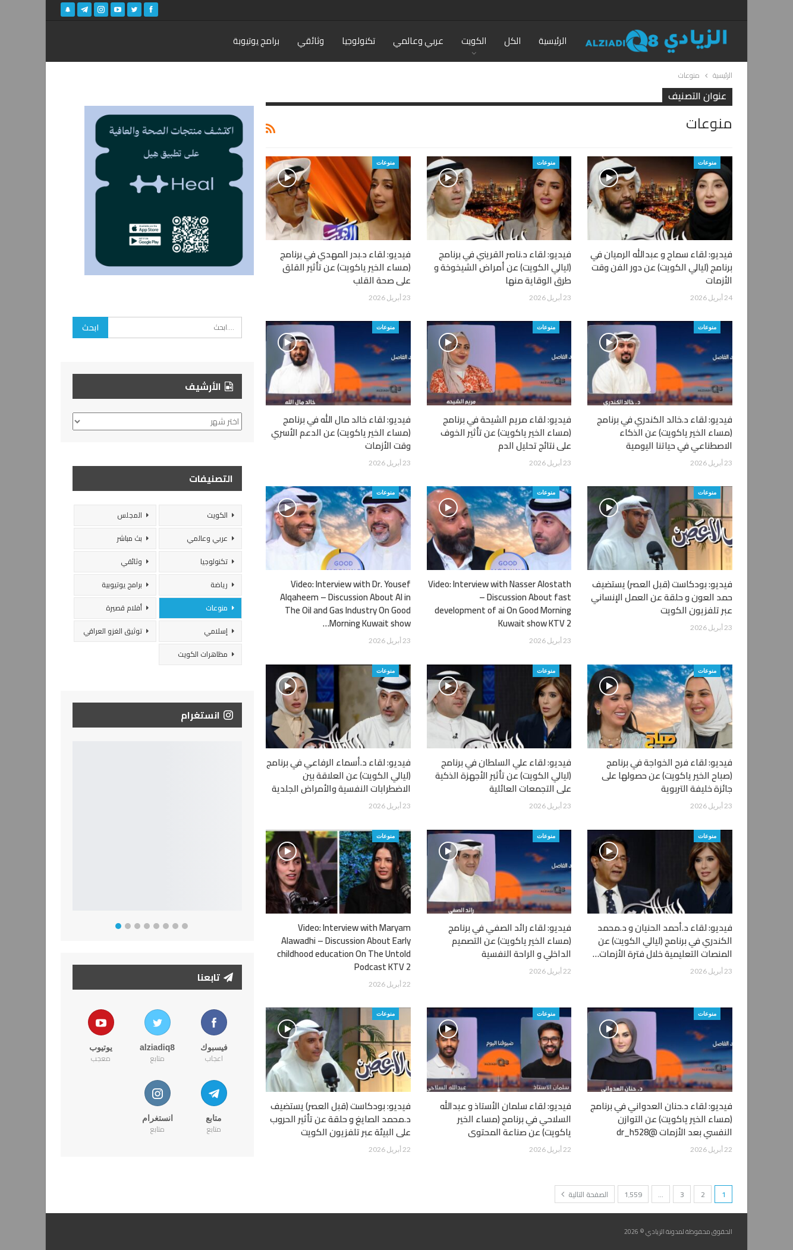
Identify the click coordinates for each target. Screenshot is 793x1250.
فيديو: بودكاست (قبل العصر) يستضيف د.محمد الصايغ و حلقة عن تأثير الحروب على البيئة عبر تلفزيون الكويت (340, 1119)
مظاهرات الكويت (203, 654)
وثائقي (310, 40)
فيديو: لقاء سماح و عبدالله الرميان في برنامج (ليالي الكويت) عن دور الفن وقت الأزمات (661, 267)
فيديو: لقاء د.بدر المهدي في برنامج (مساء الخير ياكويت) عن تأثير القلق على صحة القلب (345, 267)
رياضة (219, 584)
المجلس (129, 515)
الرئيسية (553, 40)
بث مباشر (129, 538)
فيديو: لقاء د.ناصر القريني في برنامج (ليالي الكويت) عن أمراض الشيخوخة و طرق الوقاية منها (502, 267)
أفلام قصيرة (124, 608)
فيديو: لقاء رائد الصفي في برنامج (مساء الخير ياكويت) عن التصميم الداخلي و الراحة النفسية (509, 940)
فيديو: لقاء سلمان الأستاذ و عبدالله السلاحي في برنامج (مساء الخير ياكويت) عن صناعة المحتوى (505, 1119)
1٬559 (633, 1194)
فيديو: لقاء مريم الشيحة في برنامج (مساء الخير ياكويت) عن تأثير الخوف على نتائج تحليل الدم (505, 432)
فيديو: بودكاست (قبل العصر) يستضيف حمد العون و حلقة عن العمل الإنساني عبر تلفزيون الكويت (661, 597)
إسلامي (216, 631)
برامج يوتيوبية (122, 584)
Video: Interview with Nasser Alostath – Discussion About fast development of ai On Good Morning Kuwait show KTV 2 (499, 603)
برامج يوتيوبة (256, 40)
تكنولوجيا (358, 40)
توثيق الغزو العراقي (112, 631)
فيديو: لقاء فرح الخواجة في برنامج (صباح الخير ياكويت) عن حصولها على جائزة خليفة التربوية (667, 775)
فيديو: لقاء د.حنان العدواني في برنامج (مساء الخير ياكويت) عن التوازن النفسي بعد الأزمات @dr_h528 (661, 1119)
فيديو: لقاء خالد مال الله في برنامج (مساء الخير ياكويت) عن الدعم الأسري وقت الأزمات (341, 432)
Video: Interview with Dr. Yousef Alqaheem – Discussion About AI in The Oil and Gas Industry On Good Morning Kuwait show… (345, 603)
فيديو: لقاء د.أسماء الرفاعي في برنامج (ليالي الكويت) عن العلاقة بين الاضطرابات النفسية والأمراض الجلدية (338, 775)
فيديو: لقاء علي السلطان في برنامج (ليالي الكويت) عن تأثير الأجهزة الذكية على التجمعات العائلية (503, 775)
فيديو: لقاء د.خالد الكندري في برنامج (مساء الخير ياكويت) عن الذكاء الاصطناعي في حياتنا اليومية (664, 432)
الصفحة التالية (584, 1194)
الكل (512, 40)
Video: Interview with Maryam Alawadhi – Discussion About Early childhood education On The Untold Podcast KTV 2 (344, 947)
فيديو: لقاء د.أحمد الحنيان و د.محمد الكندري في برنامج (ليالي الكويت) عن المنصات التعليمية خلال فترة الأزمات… (662, 940)
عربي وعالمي (418, 40)
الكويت (473, 40)
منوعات (707, 162)
